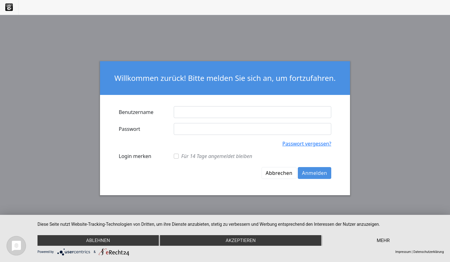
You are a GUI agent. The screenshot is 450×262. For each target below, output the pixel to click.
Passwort (129, 129)
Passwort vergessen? (306, 143)
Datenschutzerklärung (428, 252)
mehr (383, 240)
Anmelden (314, 173)
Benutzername (136, 112)
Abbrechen (279, 173)
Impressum (403, 252)
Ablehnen (98, 240)
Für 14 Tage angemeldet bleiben (216, 156)
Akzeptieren (241, 240)
